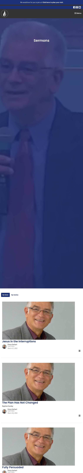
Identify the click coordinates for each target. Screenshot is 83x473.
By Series (14, 295)
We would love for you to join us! (41, 2)
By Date (5, 295)
